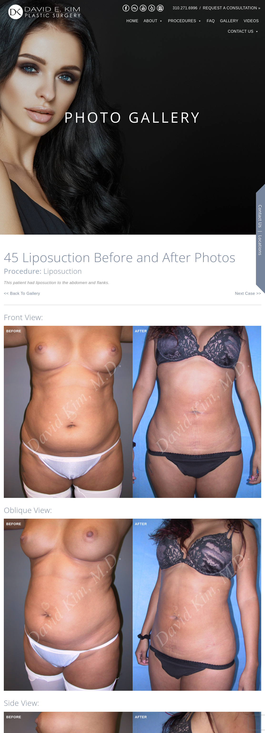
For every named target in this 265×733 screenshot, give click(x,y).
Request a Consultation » (231, 8)
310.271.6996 (185, 8)
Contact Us (241, 31)
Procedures (182, 21)
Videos (251, 21)
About (150, 21)
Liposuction (63, 271)
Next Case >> (248, 293)
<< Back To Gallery (22, 293)
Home (132, 21)
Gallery (229, 21)
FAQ (211, 21)
